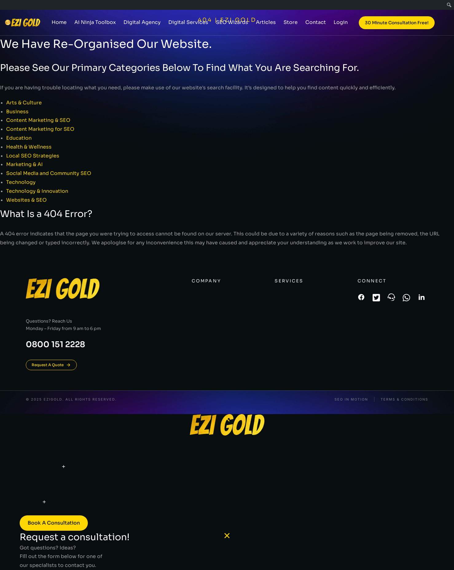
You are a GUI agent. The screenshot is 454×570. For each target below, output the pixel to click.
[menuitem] (449, 5)
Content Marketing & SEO (38, 120)
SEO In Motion (351, 399)
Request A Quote (51, 365)
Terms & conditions (404, 399)
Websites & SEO (26, 200)
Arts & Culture (24, 102)
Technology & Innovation (37, 191)
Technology (21, 182)
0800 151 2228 (55, 344)
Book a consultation (54, 523)
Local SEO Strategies (32, 156)
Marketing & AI (24, 164)
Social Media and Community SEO (48, 173)
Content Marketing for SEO (40, 129)
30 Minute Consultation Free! (397, 25)
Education (19, 138)
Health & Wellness (29, 147)
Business (17, 111)
